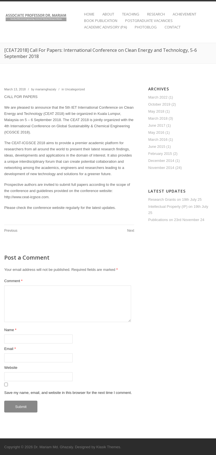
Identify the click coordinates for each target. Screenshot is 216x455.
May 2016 (156, 132)
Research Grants (162, 199)
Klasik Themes (108, 447)
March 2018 (158, 118)
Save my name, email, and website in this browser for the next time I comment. (68, 393)
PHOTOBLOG (146, 27)
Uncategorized (75, 89)
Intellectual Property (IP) (167, 206)
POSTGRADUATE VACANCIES (149, 21)
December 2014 (161, 161)
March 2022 (158, 97)
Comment (13, 281)
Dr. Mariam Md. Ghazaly (53, 447)
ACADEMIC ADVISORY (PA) (105, 27)
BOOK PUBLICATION (100, 21)
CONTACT (173, 27)
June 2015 (156, 146)
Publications (158, 220)
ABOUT (108, 14)
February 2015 (160, 153)
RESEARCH (156, 14)
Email (9, 349)
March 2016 (158, 139)
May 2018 (156, 111)
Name (9, 330)
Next (130, 231)
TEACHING (130, 14)
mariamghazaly (45, 89)
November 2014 (161, 168)
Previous (10, 231)
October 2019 (159, 104)
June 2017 (156, 125)
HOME (89, 14)
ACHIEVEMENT (184, 14)
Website (10, 367)
